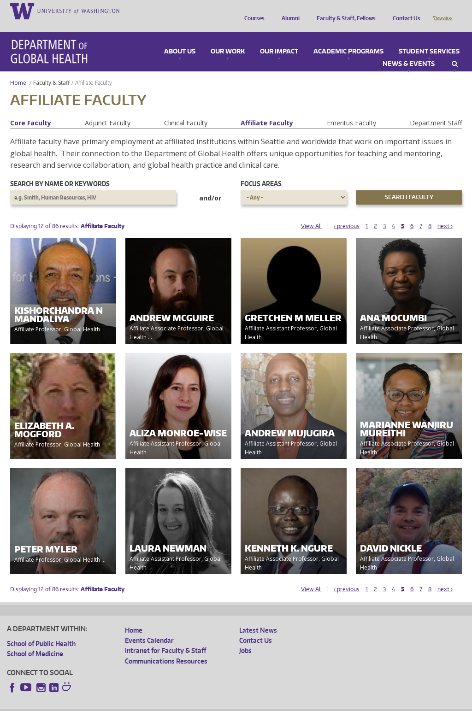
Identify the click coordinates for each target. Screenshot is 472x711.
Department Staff (436, 110)
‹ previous (347, 213)
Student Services (429, 38)
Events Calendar (149, 627)
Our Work (228, 38)
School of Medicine (35, 641)
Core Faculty (30, 110)
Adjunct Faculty (107, 110)
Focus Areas (261, 171)
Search (455, 51)
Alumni (288, 10)
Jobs (245, 637)
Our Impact (279, 38)
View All (311, 213)
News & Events (409, 51)
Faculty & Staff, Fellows (343, 10)
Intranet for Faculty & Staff (165, 637)
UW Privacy (129, 703)
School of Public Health (41, 631)
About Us (179, 38)
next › (445, 213)
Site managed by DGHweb (221, 703)
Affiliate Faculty (267, 110)
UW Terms (166, 703)
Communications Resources (166, 648)
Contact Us (404, 10)
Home (18, 70)
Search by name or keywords (60, 171)
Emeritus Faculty (351, 110)
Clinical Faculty (185, 110)
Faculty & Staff (51, 70)
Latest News (258, 617)
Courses (252, 10)
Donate (442, 10)
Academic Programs (348, 38)
